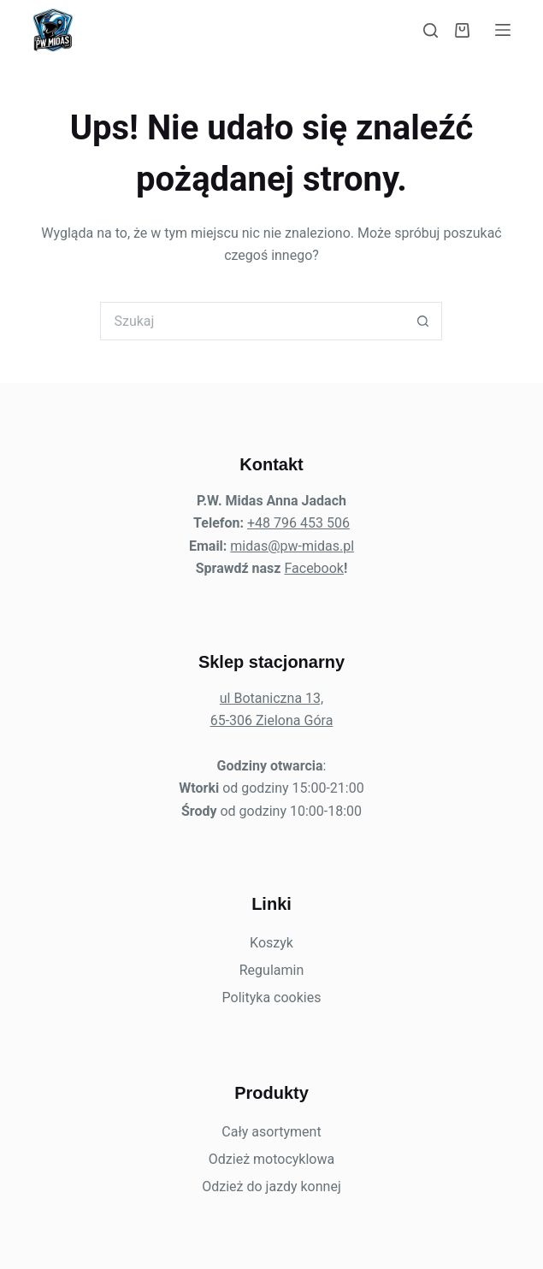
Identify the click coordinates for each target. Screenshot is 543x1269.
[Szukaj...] (252, 321)
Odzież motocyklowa (271, 1159)
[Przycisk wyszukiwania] (423, 321)
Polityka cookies (272, 997)
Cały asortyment (271, 1132)
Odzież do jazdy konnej (271, 1186)
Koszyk (271, 943)
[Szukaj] (430, 30)
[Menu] (503, 30)
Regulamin (271, 970)
